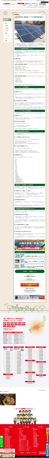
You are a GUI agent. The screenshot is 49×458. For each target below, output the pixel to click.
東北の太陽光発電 (7, 446)
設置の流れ (6, 434)
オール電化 (6, 30)
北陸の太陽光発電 (7, 444)
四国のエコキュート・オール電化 (23, 445)
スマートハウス (7, 35)
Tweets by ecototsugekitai (41, 390)
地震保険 (6, 25)
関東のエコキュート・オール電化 (23, 441)
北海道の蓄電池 (36, 446)
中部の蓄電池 (35, 439)
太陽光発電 (6, 28)
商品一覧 (6, 433)
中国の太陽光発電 (7, 441)
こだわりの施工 (21, 430)
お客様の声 (28, 452)
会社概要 (38, 0)
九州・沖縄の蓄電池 (36, 444)
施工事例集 (22, 452)
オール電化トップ (21, 428)
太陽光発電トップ (6, 428)
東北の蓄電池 (35, 445)
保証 (19, 429)
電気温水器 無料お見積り (22, 439)
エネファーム (7, 38)
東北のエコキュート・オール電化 (23, 449)
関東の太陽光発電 (7, 439)
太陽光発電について (7, 429)
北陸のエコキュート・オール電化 (23, 446)
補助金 (6, 23)
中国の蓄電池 (35, 440)
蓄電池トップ (35, 428)
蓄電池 (6, 33)
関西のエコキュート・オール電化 (23, 440)
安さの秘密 (34, 452)
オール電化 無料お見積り (22, 435)
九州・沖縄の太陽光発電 (8, 445)
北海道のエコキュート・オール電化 (24, 450)
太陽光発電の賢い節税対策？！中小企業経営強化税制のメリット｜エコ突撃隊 (12, 0)
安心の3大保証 (7, 430)
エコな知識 (7, 19)
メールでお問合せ (43, 0)
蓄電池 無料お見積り (36, 435)
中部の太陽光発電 (7, 440)
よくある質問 (7, 435)
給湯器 (6, 40)
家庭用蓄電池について (37, 429)
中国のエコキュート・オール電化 (23, 444)
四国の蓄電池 (35, 441)
